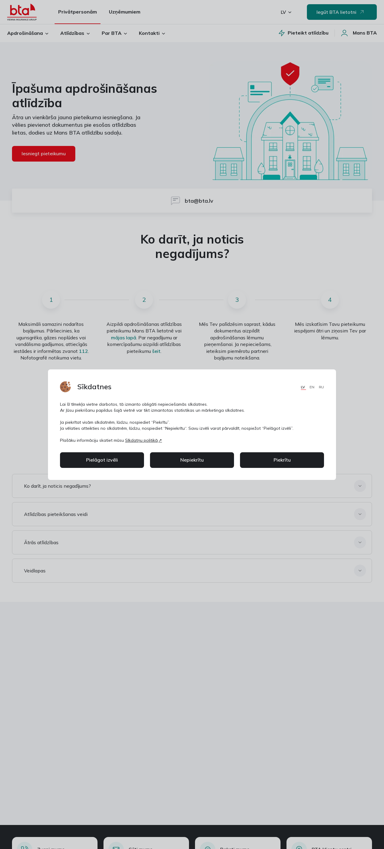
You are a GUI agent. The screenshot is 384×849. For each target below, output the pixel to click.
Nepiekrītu (192, 460)
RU (321, 387)
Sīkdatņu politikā (141, 440)
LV (303, 387)
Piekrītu (282, 460)
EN (312, 387)
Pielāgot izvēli (102, 460)
